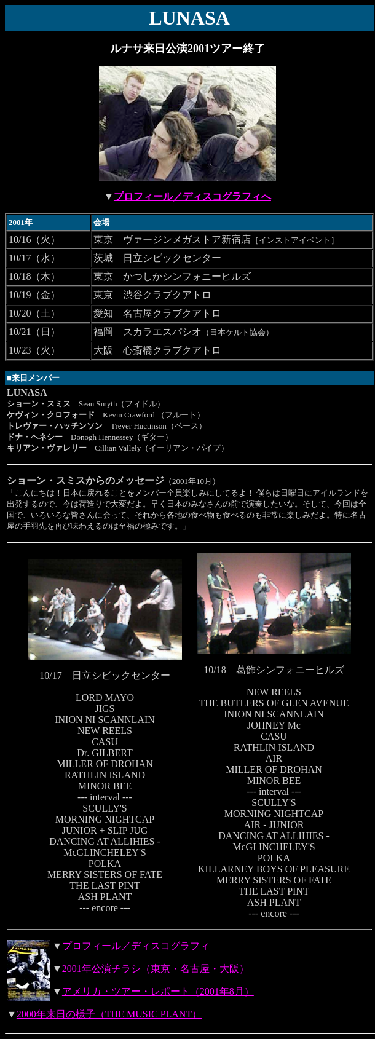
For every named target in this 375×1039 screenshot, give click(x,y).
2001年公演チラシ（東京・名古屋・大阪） (155, 968)
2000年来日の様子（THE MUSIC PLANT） (109, 1014)
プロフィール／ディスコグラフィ (136, 946)
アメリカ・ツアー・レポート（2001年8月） (158, 991)
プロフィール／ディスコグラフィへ (192, 196)
